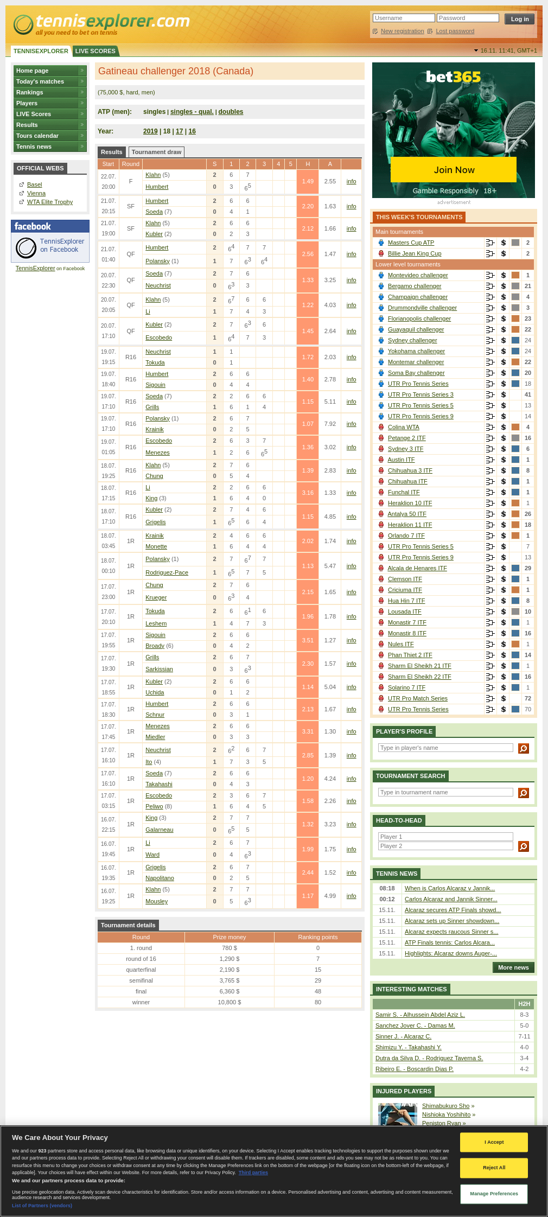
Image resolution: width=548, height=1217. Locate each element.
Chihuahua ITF (408, 481)
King (151, 498)
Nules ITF (401, 644)
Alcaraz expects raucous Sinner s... (451, 931)
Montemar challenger (416, 362)
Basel (34, 184)
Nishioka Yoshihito (446, 1114)
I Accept (494, 1142)
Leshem (156, 623)
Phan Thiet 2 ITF (410, 655)
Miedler (155, 737)
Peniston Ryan (441, 1123)
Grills (152, 407)
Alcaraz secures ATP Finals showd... (453, 910)
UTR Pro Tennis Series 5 (421, 405)
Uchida (154, 692)
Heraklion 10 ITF (410, 503)
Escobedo (158, 337)
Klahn (153, 174)
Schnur (154, 714)
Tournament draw (156, 152)
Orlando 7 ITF (406, 535)
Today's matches (40, 81)
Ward (152, 854)
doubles (231, 112)
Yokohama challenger (416, 351)
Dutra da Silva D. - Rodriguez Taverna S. (429, 1058)
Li (147, 311)
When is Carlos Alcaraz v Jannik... (450, 888)
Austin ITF (401, 459)
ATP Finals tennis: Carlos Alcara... (450, 942)
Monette (156, 546)
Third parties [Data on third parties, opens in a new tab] (253, 1172)
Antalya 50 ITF (406, 514)
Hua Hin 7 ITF (406, 600)
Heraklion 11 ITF (410, 524)
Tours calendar (37, 135)
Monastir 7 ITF (407, 622)
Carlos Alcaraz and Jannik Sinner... (451, 899)
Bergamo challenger (414, 286)
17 (179, 131)
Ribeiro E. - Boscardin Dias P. (414, 1069)
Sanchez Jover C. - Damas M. (415, 1025)
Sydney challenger (412, 340)
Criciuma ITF (405, 590)
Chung (154, 476)
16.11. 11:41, (509, 50)
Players (26, 103)
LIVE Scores (33, 114)
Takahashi (159, 784)
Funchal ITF (404, 492)
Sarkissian (159, 669)
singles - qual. (192, 112)
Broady (154, 645)
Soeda (154, 211)
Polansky (157, 261)
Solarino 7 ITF (406, 687)
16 (192, 131)
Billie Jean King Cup (414, 253)
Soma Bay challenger (416, 372)
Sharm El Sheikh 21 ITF (419, 665)
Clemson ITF (405, 579)
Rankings (29, 92)
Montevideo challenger (418, 275)
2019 (150, 131)
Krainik (154, 429)
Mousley (156, 901)
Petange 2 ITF (407, 438)
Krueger (156, 597)
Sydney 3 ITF (405, 448)
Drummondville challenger (422, 307)
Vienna (36, 193)
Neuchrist (157, 285)
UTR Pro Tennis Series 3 (421, 394)
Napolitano (159, 878)
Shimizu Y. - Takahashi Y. (408, 1047)
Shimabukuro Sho (445, 1106)
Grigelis (155, 522)
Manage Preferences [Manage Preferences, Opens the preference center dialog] (494, 1193)
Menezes (157, 452)
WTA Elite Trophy (50, 202)
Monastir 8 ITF (407, 633)
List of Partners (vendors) (42, 1205)
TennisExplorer (35, 268)
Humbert (156, 186)
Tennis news (34, 146)
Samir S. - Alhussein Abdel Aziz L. (420, 1014)
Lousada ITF (405, 611)
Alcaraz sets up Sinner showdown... (452, 920)
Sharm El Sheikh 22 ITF (419, 676)
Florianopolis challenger (419, 318)
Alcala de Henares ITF (417, 568)
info (351, 181)
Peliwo (154, 806)
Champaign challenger (418, 297)
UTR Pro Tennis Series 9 (421, 416)
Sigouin (155, 384)
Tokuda (154, 362)
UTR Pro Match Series (418, 698)
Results (27, 125)
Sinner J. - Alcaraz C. (403, 1036)
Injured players (403, 1091)
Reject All (494, 1168)
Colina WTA (403, 427)
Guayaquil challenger (416, 329)
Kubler (154, 234)
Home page (32, 70)
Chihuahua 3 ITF (410, 470)
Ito (148, 762)
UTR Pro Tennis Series (418, 383)
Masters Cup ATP (411, 242)
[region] (274, 1171)
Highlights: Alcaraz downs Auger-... (451, 953)
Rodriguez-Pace (166, 572)
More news (511, 967)
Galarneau (159, 829)
